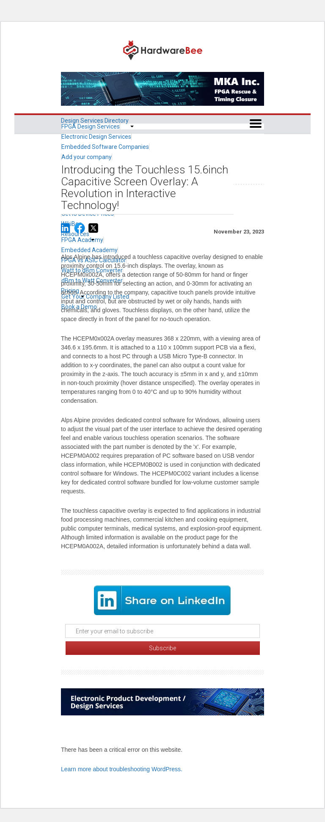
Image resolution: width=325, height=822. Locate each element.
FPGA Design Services (90, 126)
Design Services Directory (95, 120)
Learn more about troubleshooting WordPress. (121, 769)
